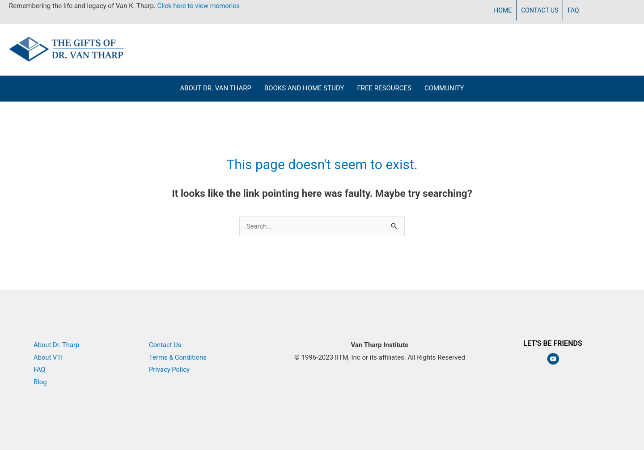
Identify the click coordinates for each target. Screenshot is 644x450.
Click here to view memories (199, 6)
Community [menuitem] (444, 88)
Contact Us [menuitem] (539, 10)
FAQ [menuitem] (573, 10)
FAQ (40, 369)
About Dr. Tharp (57, 345)
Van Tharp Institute (380, 369)
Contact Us (165, 345)
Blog (40, 382)
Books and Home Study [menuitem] (304, 88)
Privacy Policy (169, 369)
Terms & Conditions (178, 357)
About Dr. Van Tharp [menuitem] (215, 88)
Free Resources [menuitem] (384, 88)
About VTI (48, 357)
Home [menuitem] (503, 10)
